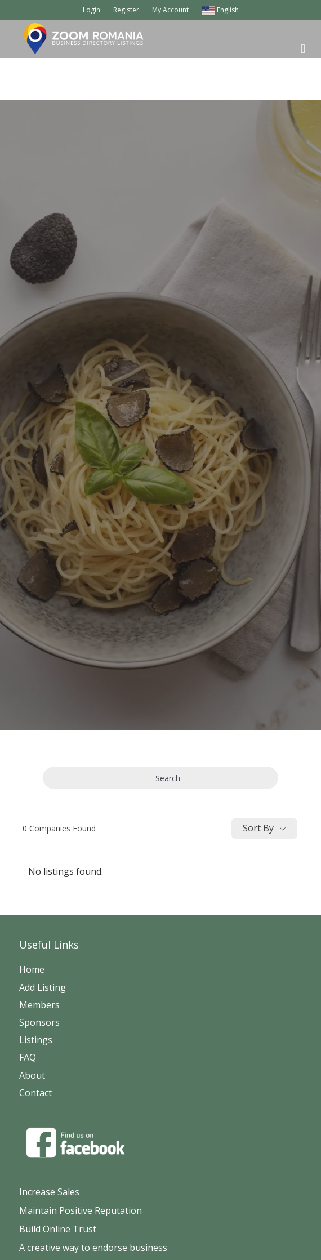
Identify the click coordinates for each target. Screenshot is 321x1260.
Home (31, 969)
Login (91, 10)
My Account (170, 10)
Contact (35, 1093)
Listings (35, 1040)
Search (160, 778)
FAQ (27, 1057)
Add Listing (42, 987)
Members (39, 1005)
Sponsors (39, 1022)
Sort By (258, 828)
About (32, 1075)
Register (126, 10)
